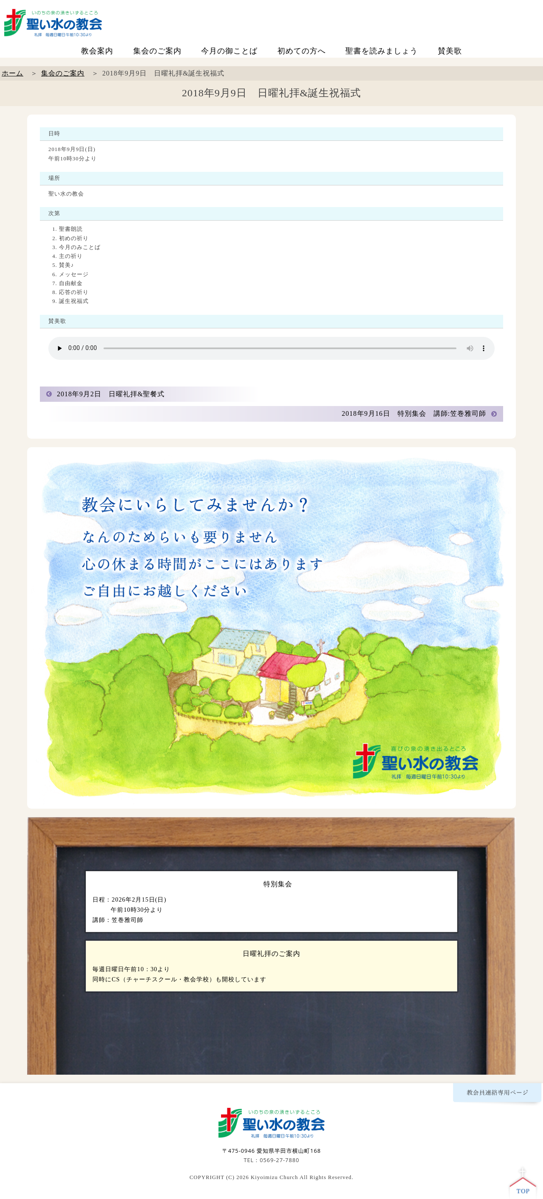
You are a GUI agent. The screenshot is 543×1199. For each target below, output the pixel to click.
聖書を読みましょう (381, 51)
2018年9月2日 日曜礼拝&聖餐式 (111, 394)
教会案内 (97, 51)
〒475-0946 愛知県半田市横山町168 (271, 1150)
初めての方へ (301, 51)
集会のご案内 (157, 51)
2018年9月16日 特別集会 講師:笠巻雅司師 (414, 413)
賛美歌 (450, 51)
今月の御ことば (229, 51)
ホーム (12, 73)
